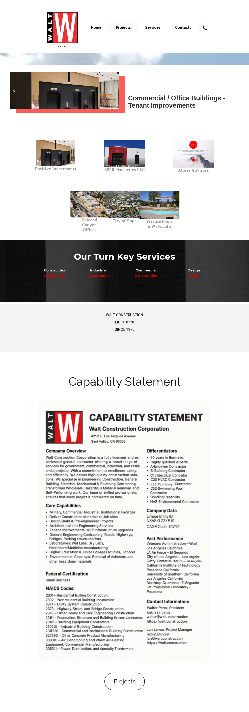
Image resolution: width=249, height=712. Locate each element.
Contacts (183, 27)
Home (96, 27)
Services (153, 27)
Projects (123, 27)
